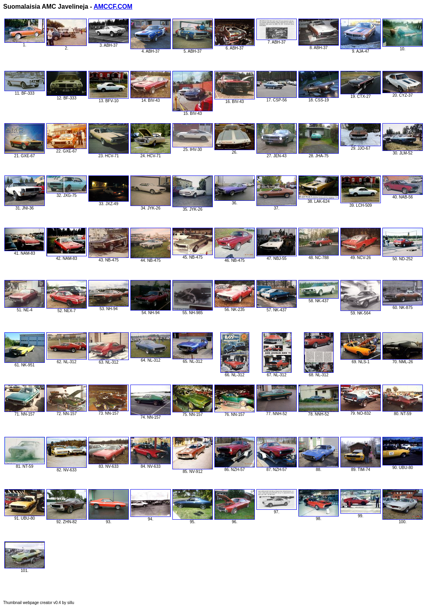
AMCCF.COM (113, 6)
